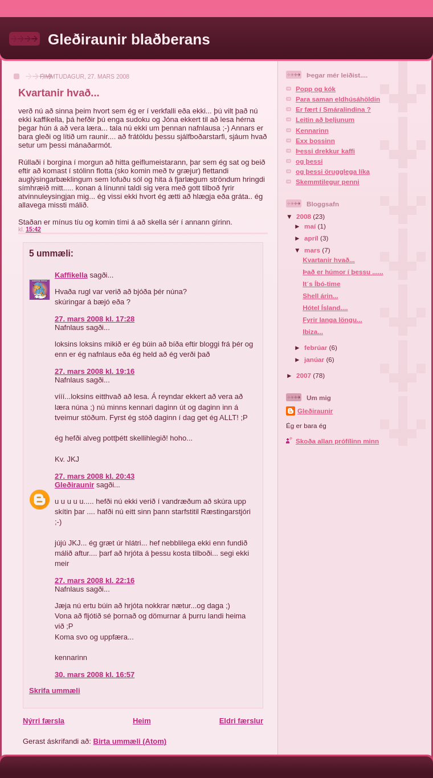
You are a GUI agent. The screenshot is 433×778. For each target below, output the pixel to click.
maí (310, 226)
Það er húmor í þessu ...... (343, 271)
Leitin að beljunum (325, 119)
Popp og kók (316, 88)
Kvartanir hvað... (329, 259)
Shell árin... (320, 295)
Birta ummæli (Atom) (130, 741)
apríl (312, 238)
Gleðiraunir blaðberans (129, 39)
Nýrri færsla (43, 720)
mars (313, 250)
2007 (304, 375)
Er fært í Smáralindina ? (333, 109)
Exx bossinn (315, 140)
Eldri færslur (241, 720)
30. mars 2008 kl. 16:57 (94, 674)
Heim (142, 720)
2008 (304, 216)
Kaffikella (71, 275)
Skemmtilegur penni (328, 181)
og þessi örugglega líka (333, 171)
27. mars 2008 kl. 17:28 (94, 319)
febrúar (316, 347)
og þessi (309, 161)
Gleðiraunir (74, 484)
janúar (315, 359)
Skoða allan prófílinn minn (337, 441)
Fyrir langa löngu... (332, 319)
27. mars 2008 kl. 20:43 (94, 476)
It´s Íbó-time (321, 283)
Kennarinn (312, 130)
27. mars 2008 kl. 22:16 (94, 580)
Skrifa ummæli (54, 690)
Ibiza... (313, 331)
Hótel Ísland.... (325, 307)
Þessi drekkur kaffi (325, 150)
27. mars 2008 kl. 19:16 (94, 371)
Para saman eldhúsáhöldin (338, 99)
